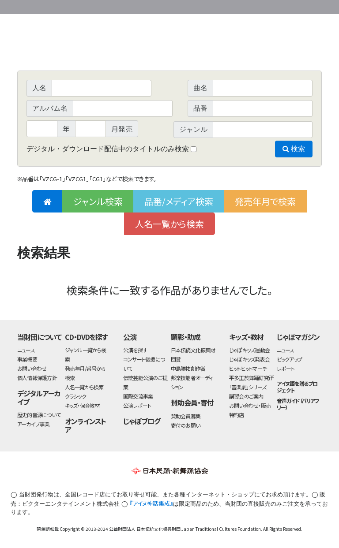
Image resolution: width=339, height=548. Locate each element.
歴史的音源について (38, 414)
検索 (293, 149)
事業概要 (253, 5)
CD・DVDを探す (86, 337)
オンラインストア (85, 425)
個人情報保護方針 (37, 377)
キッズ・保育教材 (82, 405)
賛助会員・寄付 (192, 402)
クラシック (75, 396)
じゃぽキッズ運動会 (249, 350)
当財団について (39, 337)
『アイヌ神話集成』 (151, 503)
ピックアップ (289, 359)
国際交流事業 (138, 396)
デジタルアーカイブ (38, 397)
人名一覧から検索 (169, 223)
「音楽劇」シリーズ (247, 387)
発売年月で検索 (265, 201)
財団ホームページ (218, 5)
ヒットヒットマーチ (248, 368)
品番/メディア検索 (178, 201)
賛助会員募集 (185, 416)
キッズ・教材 (246, 337)
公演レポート (137, 405)
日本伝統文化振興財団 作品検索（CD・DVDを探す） (169, 50)
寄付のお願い (185, 425)
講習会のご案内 (246, 396)
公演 (129, 337)
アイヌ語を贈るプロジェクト (297, 387)
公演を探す (135, 350)
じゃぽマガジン (298, 337)
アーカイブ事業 (33, 424)
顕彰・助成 (185, 337)
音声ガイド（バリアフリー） (298, 404)
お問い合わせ (297, 5)
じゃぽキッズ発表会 (249, 359)
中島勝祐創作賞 (188, 368)
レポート (286, 368)
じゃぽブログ (141, 421)
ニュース (26, 350)
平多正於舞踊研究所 (251, 377)
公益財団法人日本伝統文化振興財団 (65, 6)
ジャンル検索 (98, 201)
